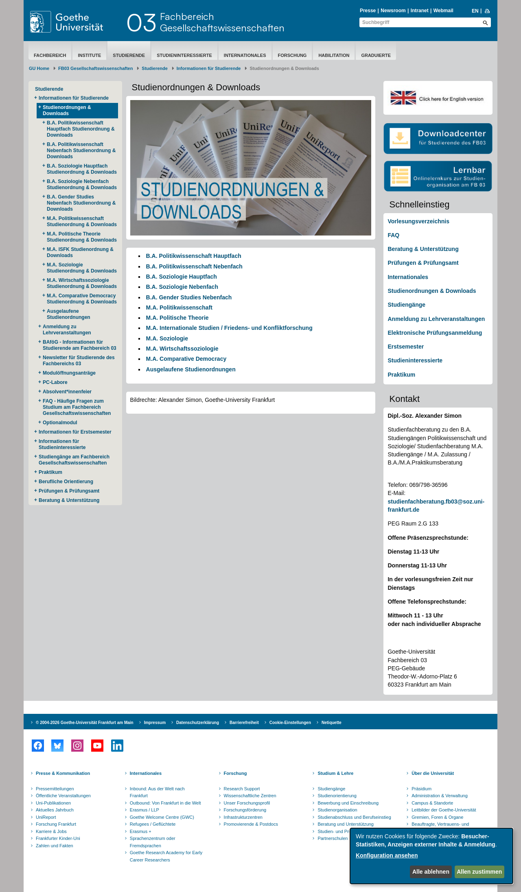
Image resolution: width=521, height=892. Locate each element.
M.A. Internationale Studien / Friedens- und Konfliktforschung (229, 328)
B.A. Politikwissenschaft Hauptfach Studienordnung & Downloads (81, 129)
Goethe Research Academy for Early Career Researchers (166, 856)
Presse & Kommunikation (63, 773)
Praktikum (50, 472)
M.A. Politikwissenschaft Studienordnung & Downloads (82, 221)
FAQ (393, 235)
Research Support (242, 788)
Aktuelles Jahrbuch (55, 809)
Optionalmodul (60, 422)
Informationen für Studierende (209, 68)
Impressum (155, 722)
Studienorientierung (336, 795)
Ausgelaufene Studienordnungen (68, 314)
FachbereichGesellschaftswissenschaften (222, 22)
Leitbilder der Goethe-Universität (444, 809)
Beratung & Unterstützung (69, 500)
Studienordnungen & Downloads (67, 110)
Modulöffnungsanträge (69, 373)
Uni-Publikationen (53, 802)
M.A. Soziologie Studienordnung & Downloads (82, 268)
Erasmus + (140, 831)
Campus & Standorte (432, 802)
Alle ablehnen (430, 871)
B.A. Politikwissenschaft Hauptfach (193, 256)
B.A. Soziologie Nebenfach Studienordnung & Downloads (82, 184)
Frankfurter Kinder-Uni (58, 838)
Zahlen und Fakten (54, 845)
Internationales (245, 55)
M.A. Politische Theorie (177, 317)
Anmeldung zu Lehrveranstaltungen (67, 330)
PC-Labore (55, 382)
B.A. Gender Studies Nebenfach (189, 297)
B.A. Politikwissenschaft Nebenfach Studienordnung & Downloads (81, 150)
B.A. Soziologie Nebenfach (182, 287)
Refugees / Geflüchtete (153, 824)
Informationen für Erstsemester (75, 432)
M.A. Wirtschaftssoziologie (182, 348)
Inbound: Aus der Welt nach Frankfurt (157, 792)
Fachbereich (50, 55)
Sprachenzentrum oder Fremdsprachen (152, 842)
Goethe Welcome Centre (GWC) (162, 817)
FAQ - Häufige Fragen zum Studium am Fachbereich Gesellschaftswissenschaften (77, 407)
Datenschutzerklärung (197, 722)
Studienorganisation (337, 809)
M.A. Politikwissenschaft (179, 307)
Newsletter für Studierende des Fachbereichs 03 (79, 360)
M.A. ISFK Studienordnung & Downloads (80, 252)
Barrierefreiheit (244, 722)
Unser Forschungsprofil (247, 802)
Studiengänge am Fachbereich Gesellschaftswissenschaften (74, 460)
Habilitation (333, 55)
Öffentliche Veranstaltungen (63, 795)
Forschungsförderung (245, 809)
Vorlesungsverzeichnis (418, 221)
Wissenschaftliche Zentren (250, 795)
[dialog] (431, 856)
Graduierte (376, 55)
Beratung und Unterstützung (345, 824)
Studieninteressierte (184, 55)
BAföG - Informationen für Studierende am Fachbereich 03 (79, 345)
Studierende (129, 55)
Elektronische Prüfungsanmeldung (434, 332)
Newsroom (393, 10)
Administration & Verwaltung (440, 795)
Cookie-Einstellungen (290, 722)
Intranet (420, 10)
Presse (368, 10)
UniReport (46, 817)
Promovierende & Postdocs (251, 824)
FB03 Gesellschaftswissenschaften (95, 68)
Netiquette (331, 722)
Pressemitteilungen (55, 788)
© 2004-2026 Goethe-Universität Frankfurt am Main (85, 722)
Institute (89, 55)
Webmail (443, 10)
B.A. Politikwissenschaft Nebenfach (194, 266)
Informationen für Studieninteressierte (62, 444)
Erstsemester (405, 346)
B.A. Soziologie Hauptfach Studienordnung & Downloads (82, 169)
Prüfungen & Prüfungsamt (69, 491)
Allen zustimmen (479, 871)
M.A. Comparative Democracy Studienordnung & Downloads (82, 299)
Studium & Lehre (335, 773)
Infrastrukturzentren (243, 817)
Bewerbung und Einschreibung (348, 802)
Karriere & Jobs (51, 831)
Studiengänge (406, 304)
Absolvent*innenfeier (67, 392)
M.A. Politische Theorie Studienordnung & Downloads (82, 237)
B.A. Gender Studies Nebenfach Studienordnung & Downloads (81, 203)
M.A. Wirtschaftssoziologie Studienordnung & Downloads (82, 283)
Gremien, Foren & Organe (437, 817)
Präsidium (421, 788)
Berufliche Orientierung (66, 481)
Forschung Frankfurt (56, 824)
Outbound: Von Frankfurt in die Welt (165, 802)
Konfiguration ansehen (387, 855)
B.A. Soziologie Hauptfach (181, 276)
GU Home (39, 68)
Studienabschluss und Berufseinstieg (354, 817)
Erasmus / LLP (144, 809)
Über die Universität (433, 773)
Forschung (292, 55)
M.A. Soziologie (167, 338)
